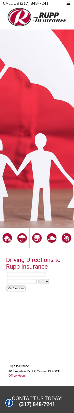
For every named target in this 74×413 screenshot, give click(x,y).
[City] (22, 281)
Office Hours (17, 375)
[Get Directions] (16, 288)
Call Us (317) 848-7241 (26, 3)
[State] (43, 281)
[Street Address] (26, 274)
